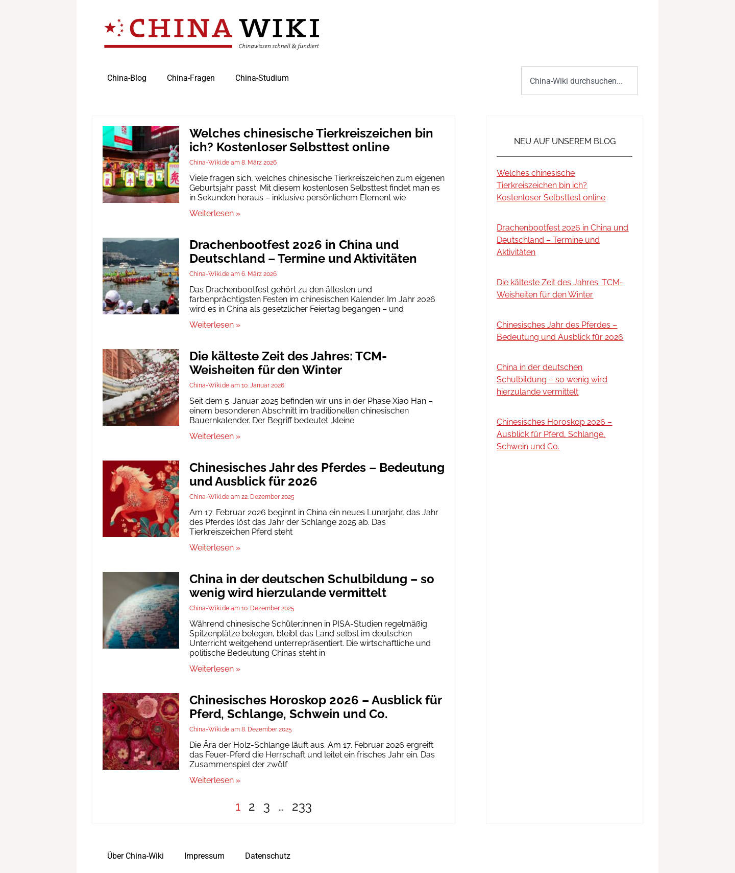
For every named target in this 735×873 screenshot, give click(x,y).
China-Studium (262, 78)
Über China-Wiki (135, 856)
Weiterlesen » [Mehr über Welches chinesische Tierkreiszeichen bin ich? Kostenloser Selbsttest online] (214, 213)
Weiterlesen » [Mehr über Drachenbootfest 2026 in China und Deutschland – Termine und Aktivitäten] (214, 325)
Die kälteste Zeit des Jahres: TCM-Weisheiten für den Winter (288, 363)
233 (302, 806)
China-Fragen (191, 78)
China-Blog (126, 78)
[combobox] (579, 80)
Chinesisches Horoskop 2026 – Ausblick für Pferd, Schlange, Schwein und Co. (315, 707)
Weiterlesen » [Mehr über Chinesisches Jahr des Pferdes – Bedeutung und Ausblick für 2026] (214, 548)
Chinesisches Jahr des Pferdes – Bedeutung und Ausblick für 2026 (317, 474)
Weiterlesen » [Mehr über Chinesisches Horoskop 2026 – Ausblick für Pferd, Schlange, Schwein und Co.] (214, 780)
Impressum (204, 856)
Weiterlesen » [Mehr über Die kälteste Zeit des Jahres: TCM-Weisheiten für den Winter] (214, 436)
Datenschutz (267, 856)
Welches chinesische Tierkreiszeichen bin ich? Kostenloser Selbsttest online (311, 140)
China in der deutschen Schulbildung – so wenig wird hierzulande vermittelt (311, 585)
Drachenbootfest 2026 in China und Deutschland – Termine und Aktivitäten (303, 251)
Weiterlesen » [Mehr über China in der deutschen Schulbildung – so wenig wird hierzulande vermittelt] (214, 669)
